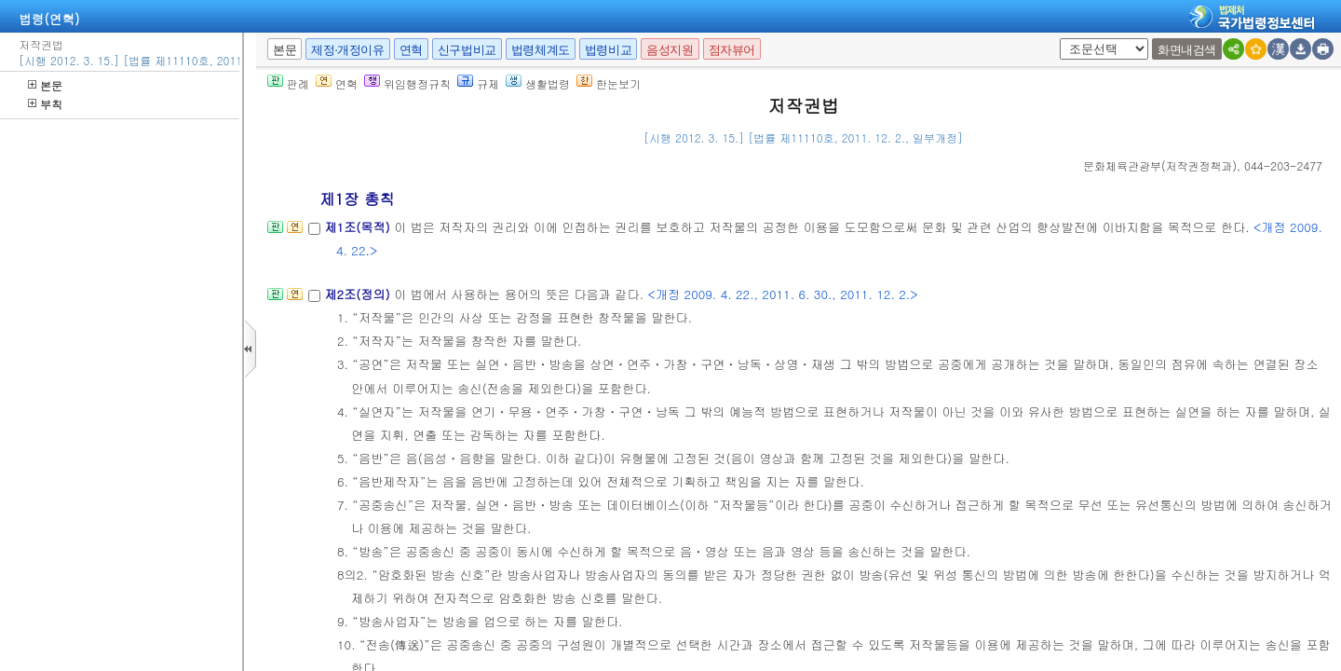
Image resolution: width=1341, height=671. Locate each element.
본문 (45, 85)
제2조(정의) (359, 294)
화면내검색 (1187, 50)
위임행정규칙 (407, 83)
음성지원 (669, 50)
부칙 (45, 104)
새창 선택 (1066, 38)
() (1160, 165)
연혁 (411, 50)
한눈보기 (608, 83)
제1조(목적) (359, 227)
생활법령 (538, 83)
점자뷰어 (732, 50)
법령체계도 (540, 50)
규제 (478, 83)
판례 (288, 83)
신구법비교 (467, 50)
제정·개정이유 (347, 50)
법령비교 (608, 50)
